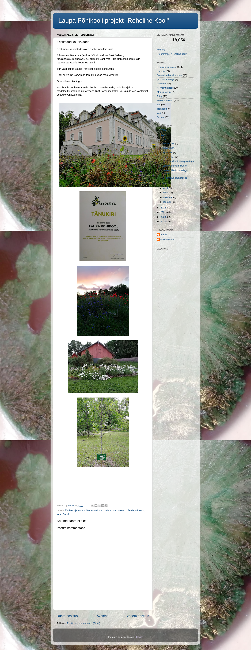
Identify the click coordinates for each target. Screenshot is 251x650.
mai (165, 183)
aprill (166, 188)
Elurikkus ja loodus (75, 510)
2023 (163, 139)
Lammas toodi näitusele (175, 165)
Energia (161, 71)
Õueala (66, 514)
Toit (159, 104)
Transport (162, 108)
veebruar (168, 197)
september (169, 157)
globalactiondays (165, 79)
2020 (163, 217)
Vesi (59, 514)
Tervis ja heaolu (136, 510)
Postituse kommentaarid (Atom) (83, 623)
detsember (169, 143)
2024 (163, 134)
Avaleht (102, 616)
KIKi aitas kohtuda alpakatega (178, 161)
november (168, 148)
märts (166, 192)
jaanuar (167, 202)
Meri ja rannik (120, 510)
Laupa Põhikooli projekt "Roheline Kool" (113, 20)
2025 (163, 130)
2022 (163, 207)
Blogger (139, 637)
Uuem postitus (67, 616)
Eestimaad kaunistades (175, 177)
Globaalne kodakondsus (98, 510)
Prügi (159, 96)
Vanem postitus (138, 616)
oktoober (168, 152)
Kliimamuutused (165, 87)
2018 (163, 221)
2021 (163, 212)
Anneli (163, 234)
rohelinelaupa (167, 239)
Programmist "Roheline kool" (172, 54)
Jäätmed (161, 83)
